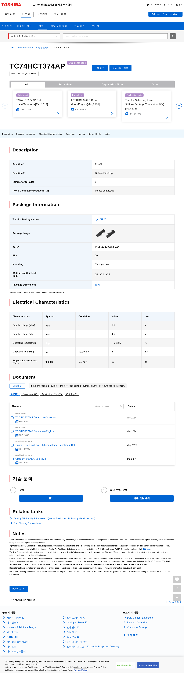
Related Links (95, 134)
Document (70, 134)
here (148, 549)
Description (7, 134)
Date (130, 406)
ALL (27, 84)
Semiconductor (26, 47)
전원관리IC (73, 627)
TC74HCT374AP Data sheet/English (34, 431)
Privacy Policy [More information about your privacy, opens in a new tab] (80, 670)
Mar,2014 (132, 417)
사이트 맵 (177, 602)
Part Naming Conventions (27, 523)
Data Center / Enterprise (140, 617)
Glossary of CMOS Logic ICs (30, 459)
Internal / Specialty (137, 622)
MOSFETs (12, 632)
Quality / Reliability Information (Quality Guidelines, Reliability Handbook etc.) (54, 518)
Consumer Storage (137, 627)
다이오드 (11, 646)
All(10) (14, 394)
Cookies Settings (125, 665)
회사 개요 (132, 635)
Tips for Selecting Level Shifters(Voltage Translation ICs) (45, 445)
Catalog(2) (71, 394)
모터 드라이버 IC (76, 617)
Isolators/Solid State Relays (21, 627)
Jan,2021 (132, 459)
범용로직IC (44, 47)
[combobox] (115, 36)
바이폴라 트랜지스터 (18, 642)
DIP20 (103, 219)
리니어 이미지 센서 (77, 642)
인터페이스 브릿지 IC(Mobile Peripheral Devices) (93, 646)
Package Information (25, 134)
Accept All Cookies (148, 665)
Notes (107, 134)
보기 (97, 284)
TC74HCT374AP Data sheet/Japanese (35, 417)
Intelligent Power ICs (78, 622)
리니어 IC (72, 632)
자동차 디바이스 (15, 617)
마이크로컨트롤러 (16, 651)
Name (15, 406)
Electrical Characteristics (50, 134)
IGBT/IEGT (12, 637)
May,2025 (132, 445)
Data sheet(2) (30, 394)
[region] (92, 665)
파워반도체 (13, 622)
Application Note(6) (52, 394)
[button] (159, 4)
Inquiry (82, 134)
